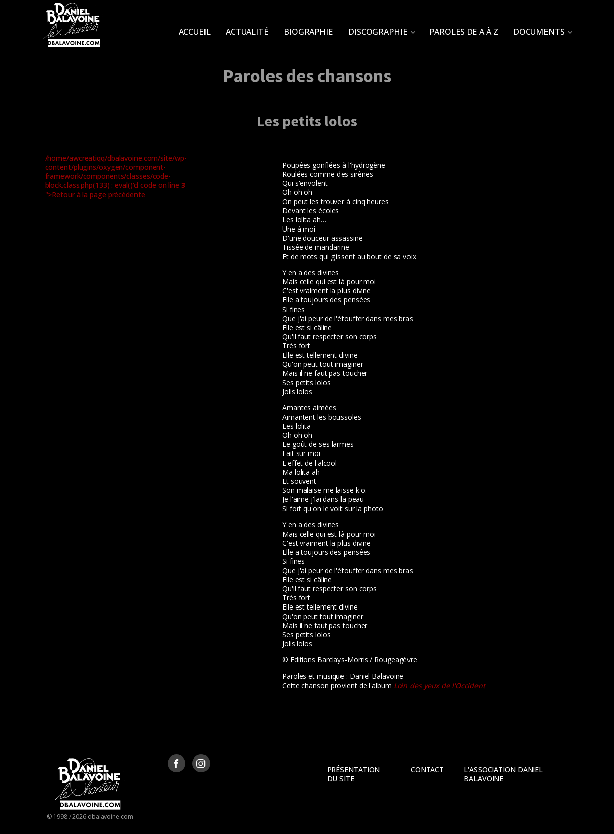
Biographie (308, 31)
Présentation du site (353, 774)
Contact (427, 769)
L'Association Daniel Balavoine (503, 774)
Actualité (247, 31)
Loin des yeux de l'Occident (439, 685)
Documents (539, 31)
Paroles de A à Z (463, 31)
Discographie (377, 31)
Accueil (195, 31)
